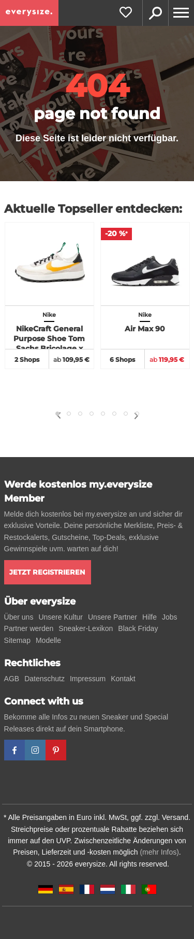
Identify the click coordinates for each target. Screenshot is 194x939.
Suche (155, 13)
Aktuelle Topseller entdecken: (93, 209)
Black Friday (138, 628)
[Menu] (181, 13)
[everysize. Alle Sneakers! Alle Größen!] (29, 13)
